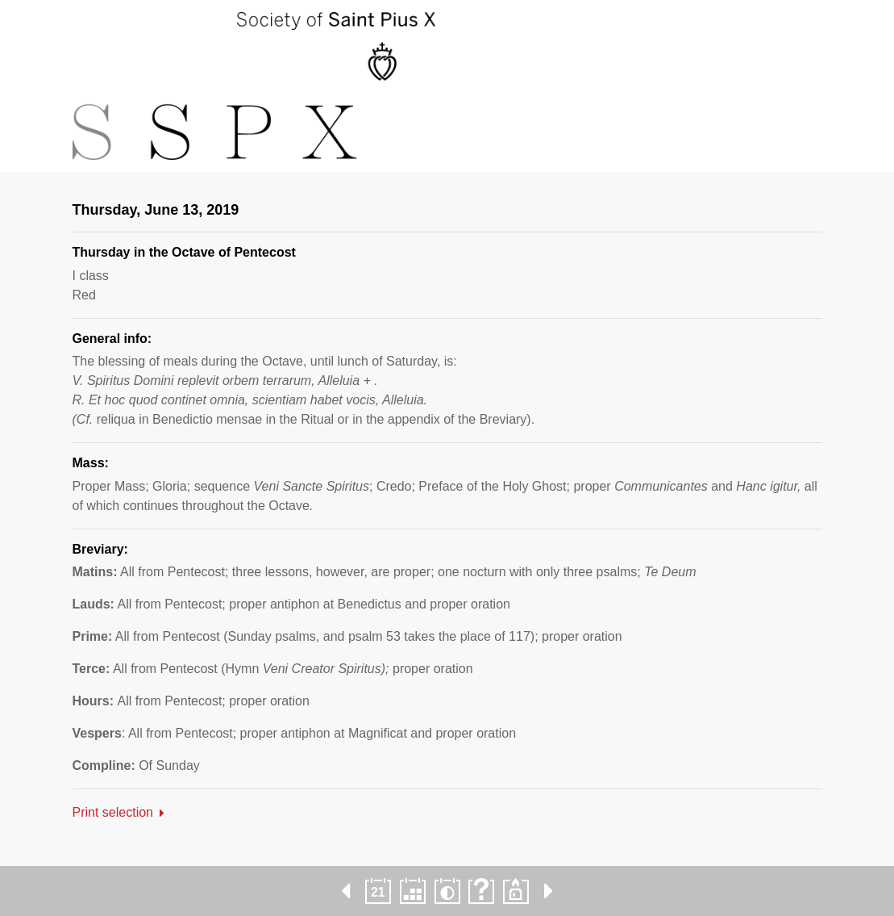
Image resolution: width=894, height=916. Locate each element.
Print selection (113, 812)
